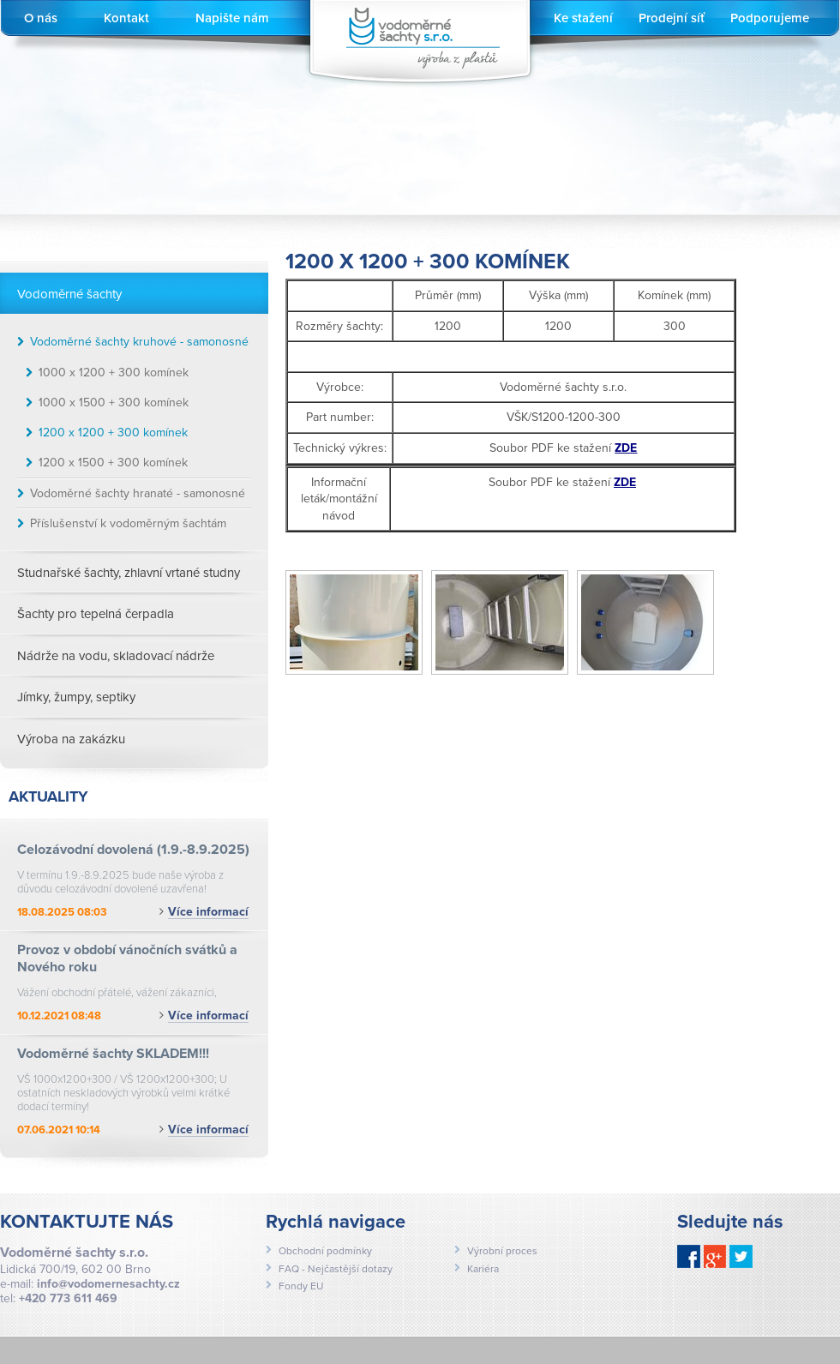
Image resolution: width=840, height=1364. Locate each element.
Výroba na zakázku (71, 739)
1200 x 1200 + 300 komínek (113, 432)
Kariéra (483, 1269)
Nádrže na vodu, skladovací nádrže (115, 656)
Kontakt (126, 18)
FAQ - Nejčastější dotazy (336, 1269)
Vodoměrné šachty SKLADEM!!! (113, 1053)
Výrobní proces (502, 1251)
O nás (40, 18)
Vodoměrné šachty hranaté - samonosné (137, 493)
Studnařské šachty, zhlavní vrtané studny (128, 572)
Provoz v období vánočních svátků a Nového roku (127, 958)
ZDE (625, 482)
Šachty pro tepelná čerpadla (95, 614)
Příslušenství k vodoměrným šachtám (128, 523)
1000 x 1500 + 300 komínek (114, 402)
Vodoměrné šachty (69, 294)
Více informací (208, 911)
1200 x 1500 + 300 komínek (113, 462)
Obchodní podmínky (325, 1251)
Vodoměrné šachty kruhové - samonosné (139, 341)
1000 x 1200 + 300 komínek (114, 372)
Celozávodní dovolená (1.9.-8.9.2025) (133, 849)
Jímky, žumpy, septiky (76, 697)
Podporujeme (769, 18)
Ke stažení (583, 18)
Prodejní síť (672, 18)
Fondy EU (301, 1286)
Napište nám (232, 18)
